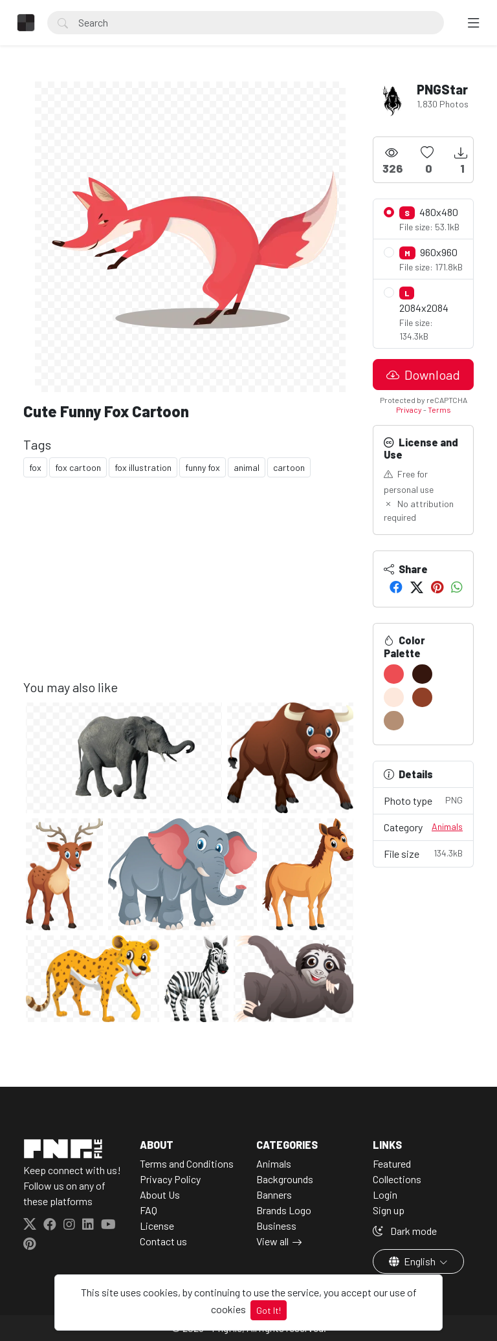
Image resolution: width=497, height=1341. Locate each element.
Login (385, 1194)
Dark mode (405, 1231)
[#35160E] (422, 674)
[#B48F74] (394, 720)
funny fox (202, 467)
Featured (392, 1163)
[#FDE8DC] (394, 697)
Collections (397, 1179)
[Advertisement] (190, 588)
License (157, 1225)
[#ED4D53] (394, 674)
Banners (274, 1194)
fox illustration (143, 467)
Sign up (388, 1210)
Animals (447, 826)
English (413, 1261)
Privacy (409, 409)
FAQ (148, 1210)
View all (272, 1241)
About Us (160, 1194)
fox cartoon (78, 467)
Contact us (163, 1241)
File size (423, 853)
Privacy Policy (170, 1179)
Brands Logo (283, 1210)
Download (423, 374)
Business (276, 1225)
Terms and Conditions (187, 1163)
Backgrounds (284, 1179)
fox (35, 467)
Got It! (268, 1310)
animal (247, 467)
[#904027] (422, 697)
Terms (439, 409)
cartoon (289, 467)
